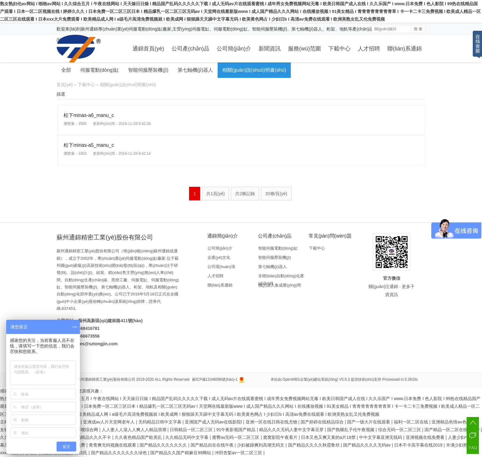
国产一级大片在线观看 (369, 421)
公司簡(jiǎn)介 (234, 49)
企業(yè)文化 (218, 257)
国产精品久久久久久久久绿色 (119, 452)
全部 (66, 70)
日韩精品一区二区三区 (192, 429)
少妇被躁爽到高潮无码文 (261, 445)
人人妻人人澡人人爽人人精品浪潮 (135, 429)
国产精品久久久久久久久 (164, 445)
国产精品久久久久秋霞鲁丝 (314, 445)
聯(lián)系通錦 (404, 49)
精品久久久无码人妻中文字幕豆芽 (292, 429)
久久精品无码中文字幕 (187, 437)
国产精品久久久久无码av (367, 445)
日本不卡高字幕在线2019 (419, 445)
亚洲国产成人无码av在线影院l (214, 421)
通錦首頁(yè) (148, 49)
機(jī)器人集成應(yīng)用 (279, 285)
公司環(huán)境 (221, 266)
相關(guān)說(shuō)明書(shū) (254, 70)
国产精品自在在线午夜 (213, 445)
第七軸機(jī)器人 (195, 70)
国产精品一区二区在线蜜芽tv (453, 429)
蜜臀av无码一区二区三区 (236, 437)
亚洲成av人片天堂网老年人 (109, 421)
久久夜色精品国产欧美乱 (139, 437)
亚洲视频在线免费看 (426, 437)
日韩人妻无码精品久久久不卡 (83, 437)
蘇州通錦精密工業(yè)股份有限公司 (106, 379)
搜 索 (418, 29)
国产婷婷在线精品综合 (323, 421)
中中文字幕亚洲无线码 (381, 437)
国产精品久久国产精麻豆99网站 (181, 452)
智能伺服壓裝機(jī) (148, 70)
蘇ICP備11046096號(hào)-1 (215, 379)
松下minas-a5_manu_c (89, 145)
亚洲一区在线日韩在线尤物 (272, 421)
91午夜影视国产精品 (236, 429)
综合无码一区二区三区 (400, 429)
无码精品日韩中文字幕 (160, 421)
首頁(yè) (65, 84)
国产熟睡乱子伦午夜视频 (351, 429)
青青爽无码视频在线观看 (113, 445)
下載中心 (339, 49)
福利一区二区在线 (411, 421)
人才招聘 (369, 49)
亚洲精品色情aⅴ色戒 (452, 421)
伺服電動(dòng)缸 (99, 70)
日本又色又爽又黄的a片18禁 (329, 437)
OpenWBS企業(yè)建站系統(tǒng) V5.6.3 (316, 379)
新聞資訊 (270, 49)
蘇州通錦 (89, 28)
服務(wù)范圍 (304, 49)
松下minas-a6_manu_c (89, 115)
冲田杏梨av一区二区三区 (239, 452)
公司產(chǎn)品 (190, 49)
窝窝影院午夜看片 (281, 437)
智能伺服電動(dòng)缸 (278, 248)
